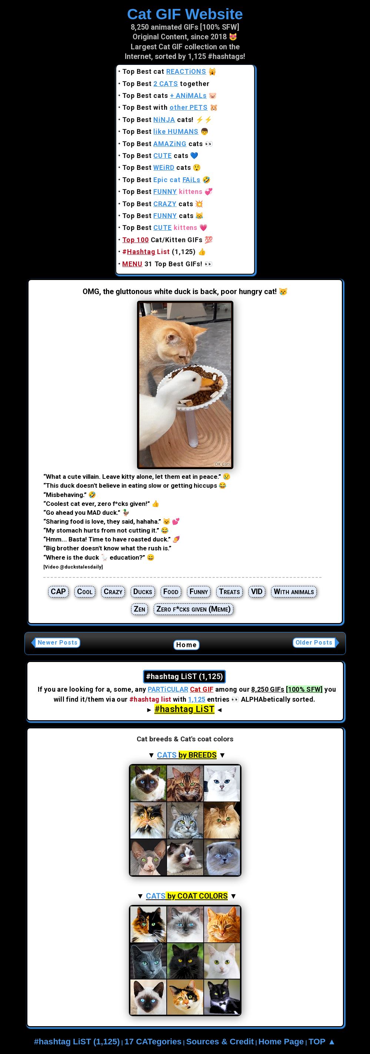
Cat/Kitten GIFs (162, 240)
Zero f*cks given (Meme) (193, 609)
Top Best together (166, 84)
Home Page (281, 1041)
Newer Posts (58, 642)
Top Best (160, 131)
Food (171, 591)
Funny (199, 591)
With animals (294, 591)
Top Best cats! (158, 119)
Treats (229, 591)
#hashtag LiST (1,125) (77, 1041)
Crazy (113, 591)
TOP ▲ (322, 1041)
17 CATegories (152, 1041)
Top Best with (165, 107)
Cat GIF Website (185, 14)
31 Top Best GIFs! (162, 264)
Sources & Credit (220, 1041)
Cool (85, 591)
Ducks (142, 591)
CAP (58, 591)
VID (257, 591)
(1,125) (159, 252)
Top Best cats (164, 95)
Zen (139, 609)
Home (186, 645)
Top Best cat (164, 71)
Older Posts (314, 642)
